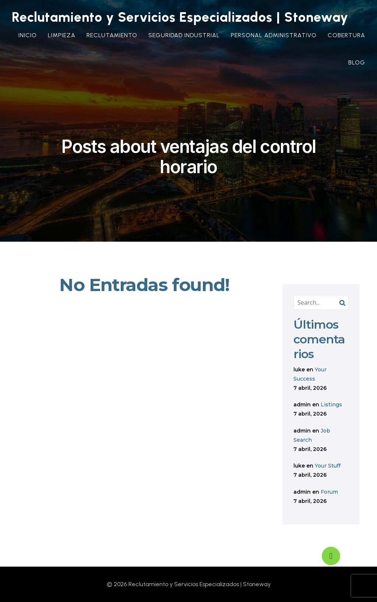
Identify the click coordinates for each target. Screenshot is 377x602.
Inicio (27, 35)
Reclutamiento (112, 35)
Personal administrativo (274, 35)
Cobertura (346, 35)
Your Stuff (328, 465)
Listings (331, 404)
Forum (329, 492)
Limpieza (61, 35)
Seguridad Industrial (184, 35)
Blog (356, 62)
